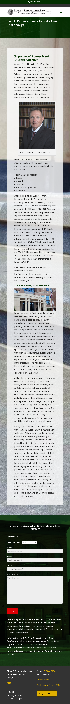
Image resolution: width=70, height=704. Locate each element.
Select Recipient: (22, 542)
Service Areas (43, 679)
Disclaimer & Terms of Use (49, 685)
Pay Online (45, 693)
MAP (9, 683)
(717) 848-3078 (35, 2)
